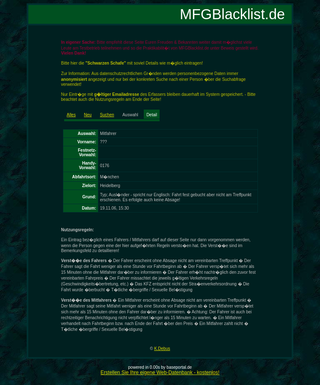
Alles (71, 114)
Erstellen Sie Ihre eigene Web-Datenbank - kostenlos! (159, 372)
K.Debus (162, 348)
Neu (88, 114)
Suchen (107, 114)
